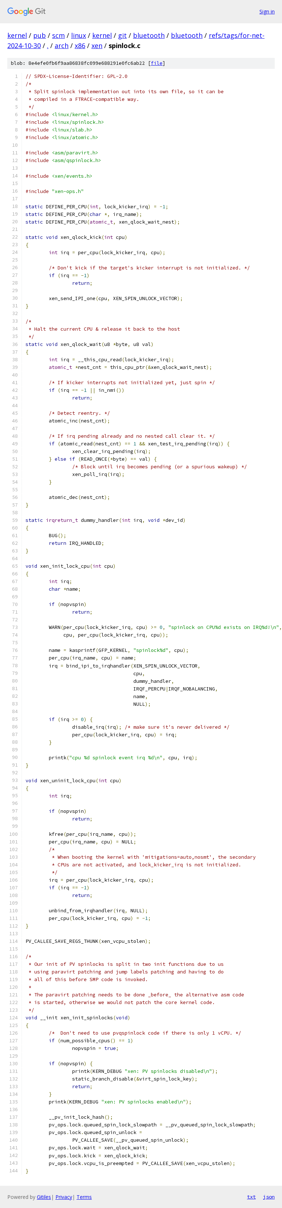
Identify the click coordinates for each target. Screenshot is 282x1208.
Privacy (63, 1196)
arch (61, 45)
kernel (17, 35)
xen (96, 45)
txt (251, 1196)
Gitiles (44, 1196)
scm (58, 35)
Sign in (267, 11)
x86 (80, 45)
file (156, 63)
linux (78, 35)
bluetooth (149, 35)
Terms (84, 1196)
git (122, 35)
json (269, 1196)
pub (39, 35)
